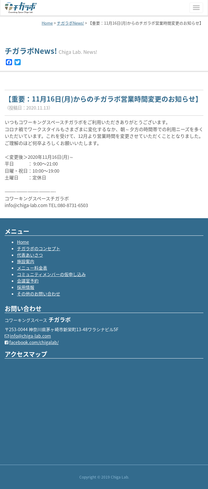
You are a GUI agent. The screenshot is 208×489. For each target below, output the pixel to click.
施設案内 (25, 261)
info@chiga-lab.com (30, 336)
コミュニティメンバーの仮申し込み (51, 274)
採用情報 (25, 287)
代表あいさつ (30, 255)
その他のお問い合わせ (38, 294)
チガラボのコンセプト (38, 248)
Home (23, 242)
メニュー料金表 (32, 268)
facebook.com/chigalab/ (34, 342)
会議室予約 (28, 281)
